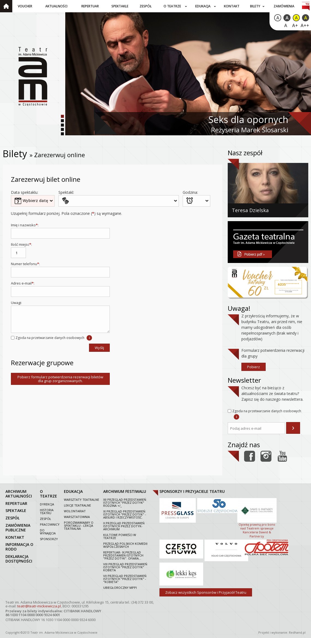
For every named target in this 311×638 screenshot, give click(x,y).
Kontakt (231, 6)
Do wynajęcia (48, 531)
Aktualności (56, 6)
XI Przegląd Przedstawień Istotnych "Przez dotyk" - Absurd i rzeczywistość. (124, 514)
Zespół (146, 6)
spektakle (15, 510)
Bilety (255, 6)
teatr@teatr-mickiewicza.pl (39, 606)
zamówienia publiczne (17, 527)
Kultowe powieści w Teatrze (119, 536)
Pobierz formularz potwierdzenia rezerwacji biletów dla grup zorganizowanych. (60, 378)
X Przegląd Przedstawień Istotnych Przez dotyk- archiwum (123, 526)
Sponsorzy (49, 539)
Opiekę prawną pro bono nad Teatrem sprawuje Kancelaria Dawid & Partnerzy (257, 517)
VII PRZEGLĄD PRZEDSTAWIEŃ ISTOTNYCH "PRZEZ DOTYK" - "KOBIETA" (124, 579)
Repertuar (90, 6)
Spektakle (119, 6)
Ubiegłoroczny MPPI (120, 588)
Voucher (25, 6)
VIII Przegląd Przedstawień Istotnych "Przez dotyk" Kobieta (125, 567)
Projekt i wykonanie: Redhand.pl (282, 632)
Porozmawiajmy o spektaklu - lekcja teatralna (78, 525)
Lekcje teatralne (77, 505)
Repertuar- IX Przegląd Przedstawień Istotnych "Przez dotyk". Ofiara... (123, 555)
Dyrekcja (47, 504)
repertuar (16, 503)
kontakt (14, 537)
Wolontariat (75, 511)
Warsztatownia (77, 517)
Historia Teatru (47, 511)
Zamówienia (284, 6)
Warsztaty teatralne (81, 499)
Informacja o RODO (19, 547)
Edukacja (203, 6)
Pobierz (253, 366)
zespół (12, 517)
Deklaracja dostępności (18, 559)
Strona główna (6, 6)
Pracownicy (50, 524)
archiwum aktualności (18, 494)
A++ (305, 25)
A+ (295, 25)
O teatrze (172, 6)
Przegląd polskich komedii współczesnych (125, 545)
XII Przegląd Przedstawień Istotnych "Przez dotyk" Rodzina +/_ (124, 502)
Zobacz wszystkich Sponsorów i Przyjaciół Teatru (205, 592)
